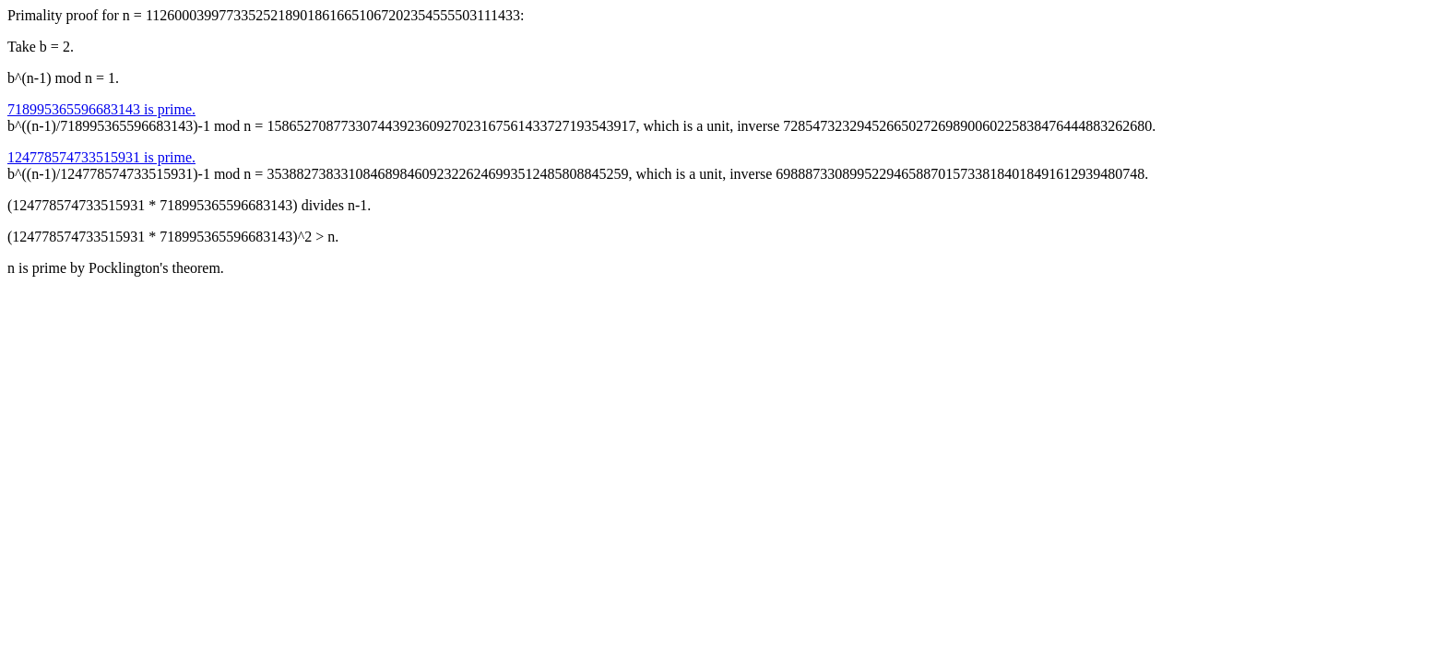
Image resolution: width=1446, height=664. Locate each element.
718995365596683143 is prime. (101, 109)
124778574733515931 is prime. (101, 157)
